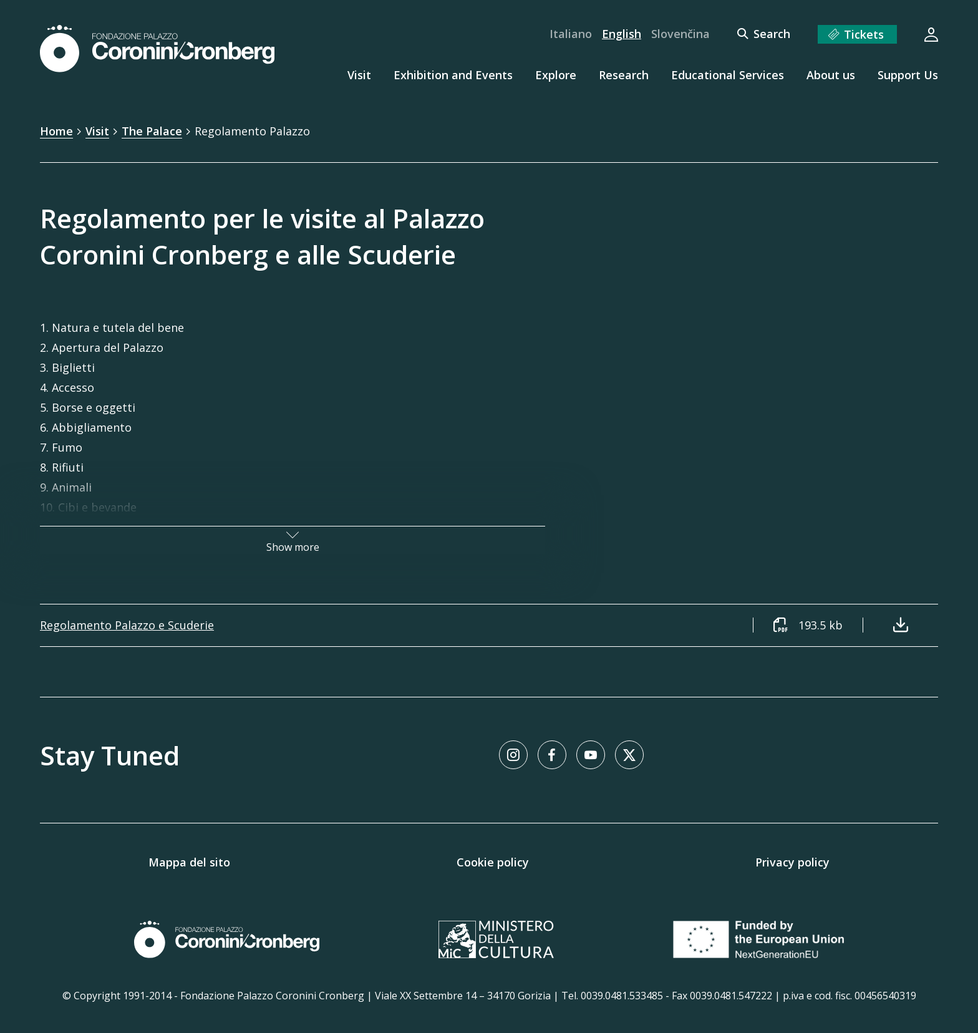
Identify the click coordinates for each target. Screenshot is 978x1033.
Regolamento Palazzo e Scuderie (127, 625)
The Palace (152, 131)
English (621, 33)
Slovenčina (680, 33)
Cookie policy (493, 862)
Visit (97, 131)
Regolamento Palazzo (252, 131)
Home (56, 131)
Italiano (571, 33)
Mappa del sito (189, 862)
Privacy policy (792, 862)
